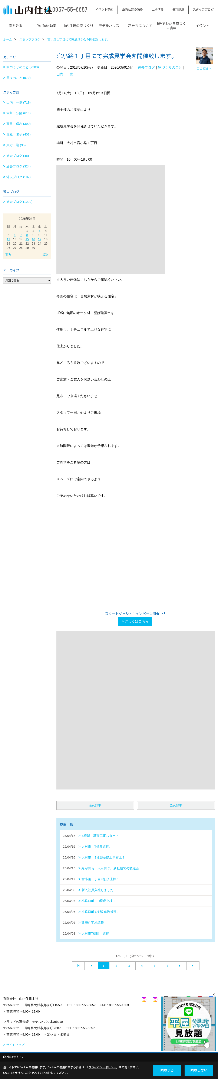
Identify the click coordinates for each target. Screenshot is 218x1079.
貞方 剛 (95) (16, 145)
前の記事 (95, 805)
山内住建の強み (132, 9)
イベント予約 (104, 9)
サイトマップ (15, 1044)
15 (27, 239)
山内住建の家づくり (78, 25)
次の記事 (176, 805)
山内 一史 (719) (18, 102)
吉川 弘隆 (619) (18, 113)
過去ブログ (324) (18, 166)
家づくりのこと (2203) (22, 67)
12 (8, 239)
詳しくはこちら (137, 621)
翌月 (46, 254)
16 (33, 239)
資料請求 (178, 9)
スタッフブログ (203, 9)
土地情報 (158, 9)
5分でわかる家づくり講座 (171, 26)
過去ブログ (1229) (19, 201)
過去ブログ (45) (17, 155)
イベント (202, 25)
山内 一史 (64, 74)
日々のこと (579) (18, 77)
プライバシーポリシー (102, 1067)
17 (39, 239)
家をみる (15, 25)
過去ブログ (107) (18, 177)
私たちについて (140, 25)
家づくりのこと (170, 67)
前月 (8, 254)
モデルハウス (109, 25)
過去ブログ (146, 67)
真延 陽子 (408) (18, 134)
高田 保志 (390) (18, 123)
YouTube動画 (46, 25)
